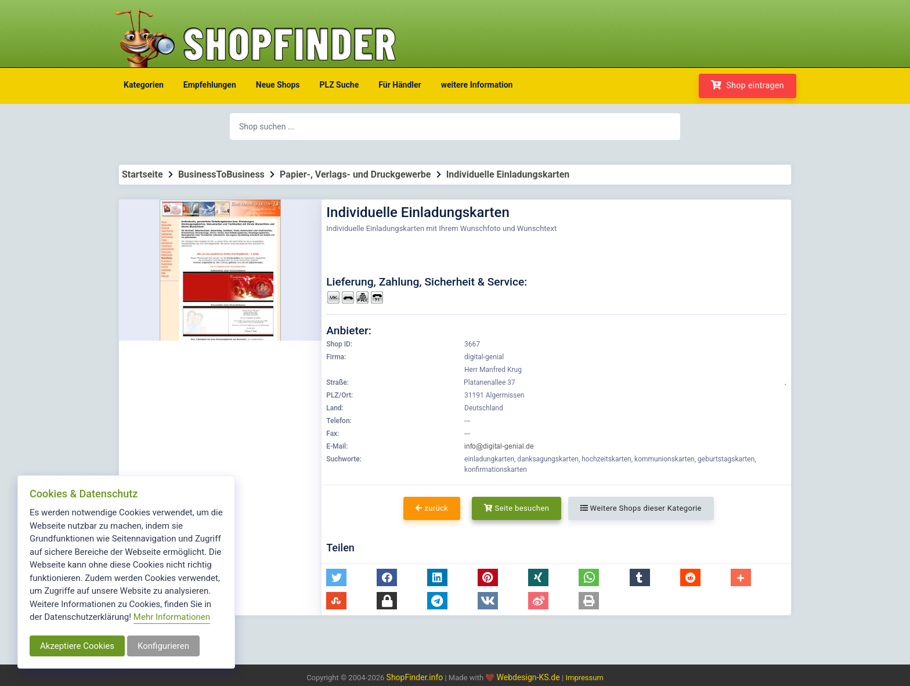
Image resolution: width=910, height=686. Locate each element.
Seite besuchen (517, 508)
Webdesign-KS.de (529, 677)
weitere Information (477, 84)
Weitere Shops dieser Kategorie (641, 508)
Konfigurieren (163, 646)
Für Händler (399, 84)
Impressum (584, 677)
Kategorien (144, 84)
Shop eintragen (747, 85)
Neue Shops (278, 84)
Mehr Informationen (171, 617)
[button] (336, 577)
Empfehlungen (209, 84)
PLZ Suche (339, 84)
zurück (432, 508)
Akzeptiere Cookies (77, 646)
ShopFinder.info (415, 677)
